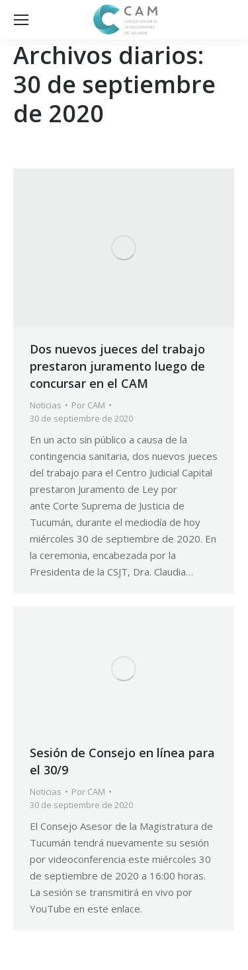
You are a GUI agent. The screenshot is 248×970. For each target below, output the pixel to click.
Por (88, 405)
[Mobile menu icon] (21, 20)
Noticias (46, 405)
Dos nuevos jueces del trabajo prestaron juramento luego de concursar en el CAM (117, 366)
